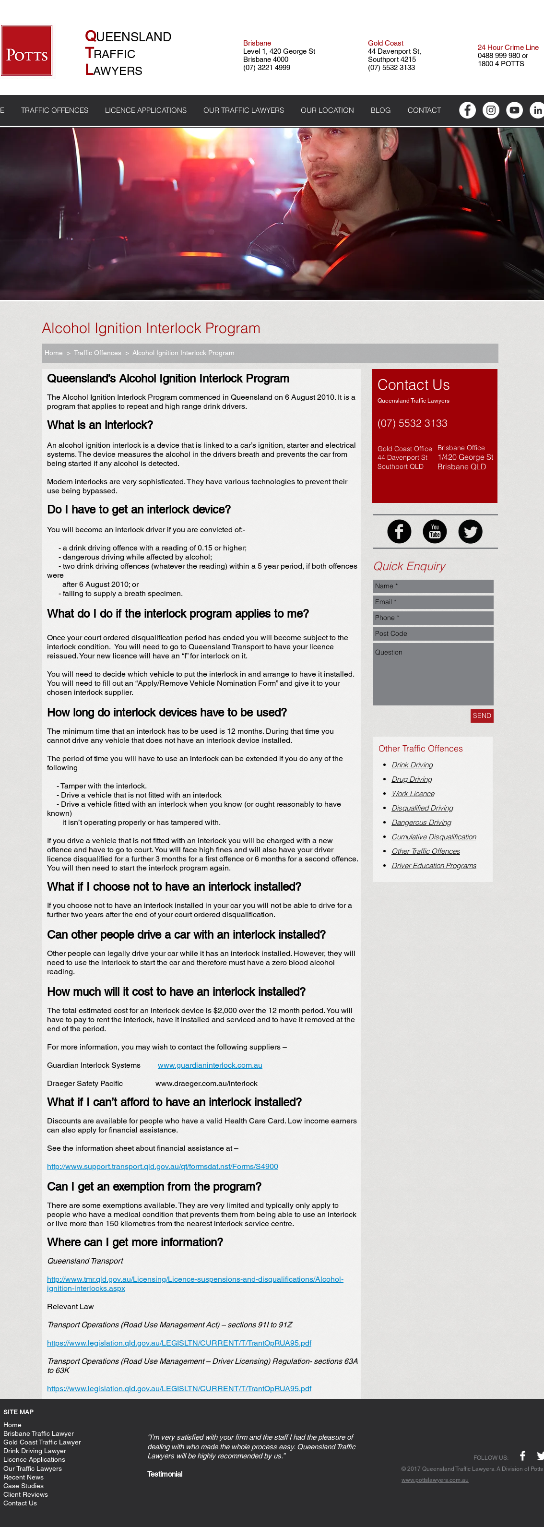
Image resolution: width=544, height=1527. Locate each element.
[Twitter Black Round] (470, 531)
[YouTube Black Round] (435, 531)
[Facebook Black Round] (399, 531)
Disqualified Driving (422, 807)
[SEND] (482, 716)
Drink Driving (412, 764)
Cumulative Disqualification (433, 836)
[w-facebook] (522, 1455)
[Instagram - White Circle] (491, 110)
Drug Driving (411, 779)
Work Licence (412, 793)
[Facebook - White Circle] (467, 110)
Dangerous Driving (421, 822)
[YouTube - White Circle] (514, 110)
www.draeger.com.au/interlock (206, 1083)
